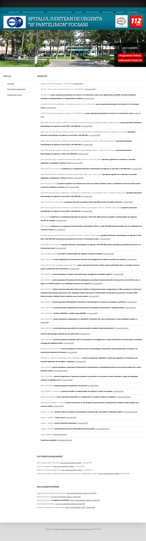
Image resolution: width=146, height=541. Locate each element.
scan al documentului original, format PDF (82, 493)
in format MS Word (121, 328)
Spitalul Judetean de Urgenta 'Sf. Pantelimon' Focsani (73, 529)
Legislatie (10, 84)
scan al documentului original (70, 463)
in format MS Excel (65, 440)
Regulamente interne (14, 95)
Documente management (16, 89)
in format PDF (78, 84)
